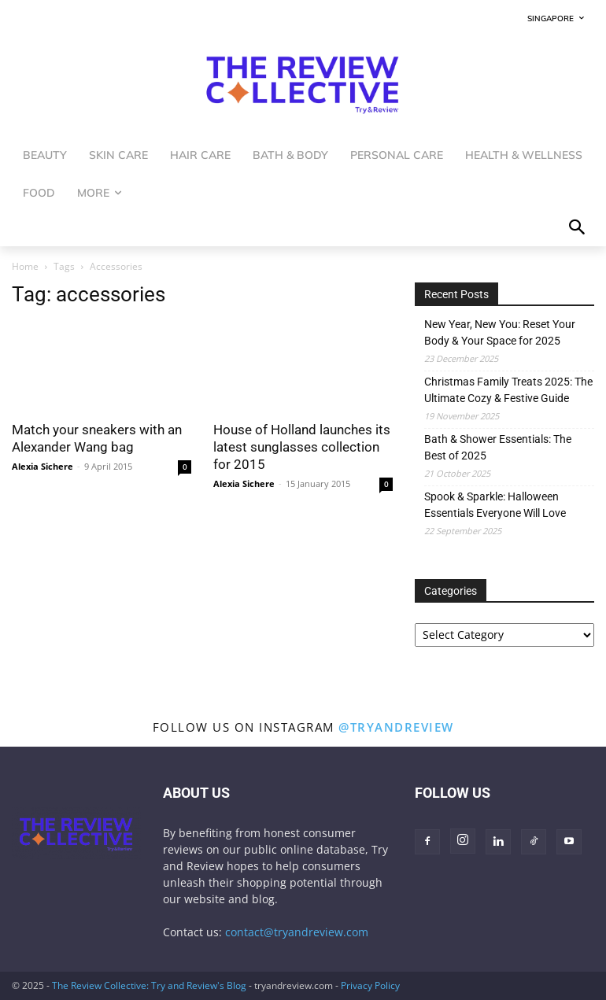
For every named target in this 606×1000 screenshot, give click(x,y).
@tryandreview (396, 727)
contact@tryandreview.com (296, 931)
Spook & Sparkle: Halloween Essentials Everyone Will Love (495, 504)
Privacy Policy (370, 985)
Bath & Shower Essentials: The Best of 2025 (497, 447)
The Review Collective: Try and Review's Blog (149, 985)
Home (25, 266)
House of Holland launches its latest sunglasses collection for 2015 (301, 447)
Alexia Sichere (42, 466)
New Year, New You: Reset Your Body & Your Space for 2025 (499, 332)
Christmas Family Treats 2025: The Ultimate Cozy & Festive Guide (508, 389)
